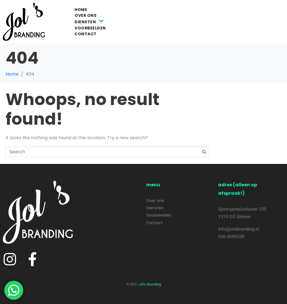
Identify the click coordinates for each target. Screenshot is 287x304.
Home (81, 9)
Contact (86, 34)
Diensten (89, 21)
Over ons (85, 15)
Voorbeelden (90, 28)
